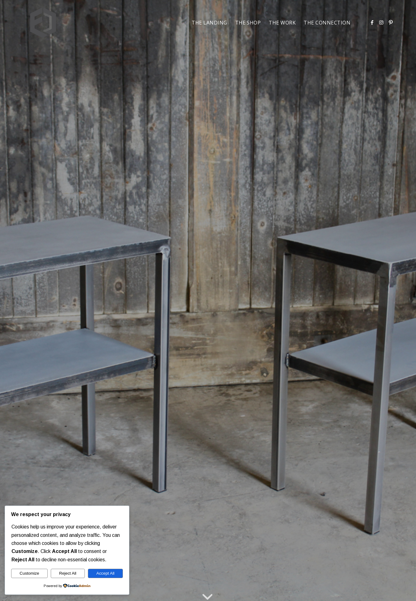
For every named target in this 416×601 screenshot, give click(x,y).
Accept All (105, 573)
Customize (29, 573)
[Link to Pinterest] (390, 22)
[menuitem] (209, 22)
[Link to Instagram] (381, 22)
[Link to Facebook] (372, 22)
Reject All (67, 573)
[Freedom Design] (43, 22)
